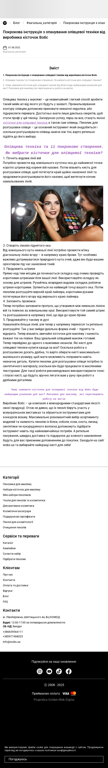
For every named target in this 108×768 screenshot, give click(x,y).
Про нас (8, 573)
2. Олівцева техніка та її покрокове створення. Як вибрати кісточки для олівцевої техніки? (52, 80)
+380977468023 (13, 635)
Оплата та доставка (15, 584)
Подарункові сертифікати (19, 515)
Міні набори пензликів (17, 494)
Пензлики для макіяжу (17, 483)
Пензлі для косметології (18, 521)
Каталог (8, 542)
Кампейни (9, 547)
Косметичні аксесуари (17, 510)
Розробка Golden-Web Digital (54, 699)
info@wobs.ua (11, 641)
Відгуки (7, 590)
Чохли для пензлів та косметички (24, 499)
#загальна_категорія (42, 23)
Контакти (9, 579)
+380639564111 (13, 631)
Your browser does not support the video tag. (54, 734)
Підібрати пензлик (14, 558)
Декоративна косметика (18, 505)
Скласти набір (12, 552)
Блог (16, 23)
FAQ (5, 600)
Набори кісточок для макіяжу (21, 488)
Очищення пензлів (14, 526)
